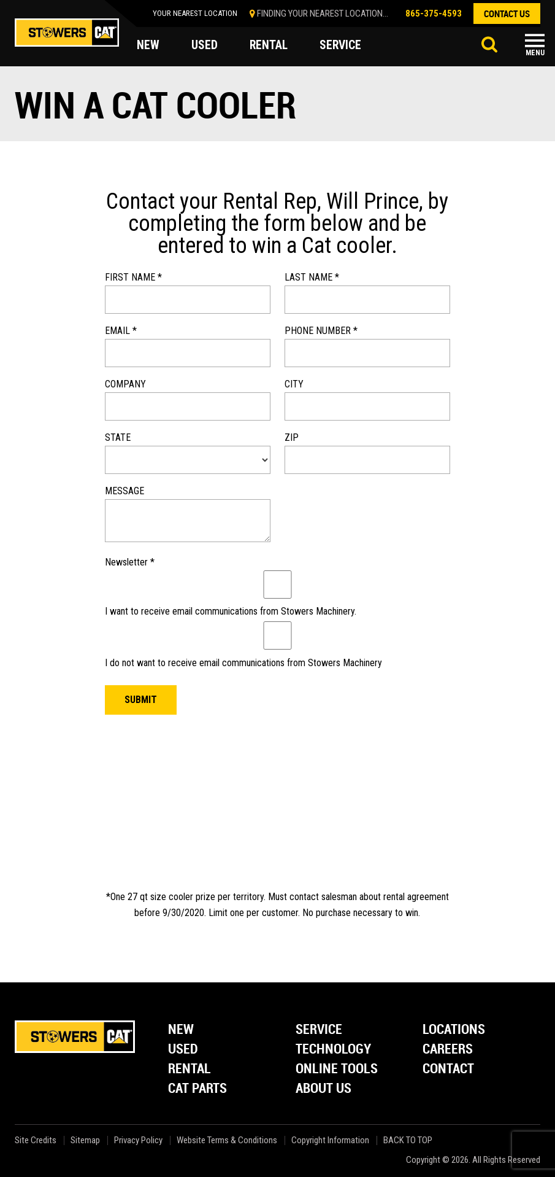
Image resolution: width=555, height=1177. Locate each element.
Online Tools (337, 1069)
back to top (408, 1140)
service (342, 45)
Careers (448, 1049)
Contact (448, 1069)
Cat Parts (197, 1089)
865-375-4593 (433, 13)
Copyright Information (330, 1140)
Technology (333, 1049)
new (148, 45)
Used (183, 1049)
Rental (189, 1069)
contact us (507, 13)
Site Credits (35, 1140)
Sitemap (85, 1140)
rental (269, 45)
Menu (535, 53)
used (204, 45)
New (181, 1030)
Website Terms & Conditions (227, 1140)
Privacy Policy (138, 1140)
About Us (323, 1089)
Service (319, 1030)
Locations (454, 1030)
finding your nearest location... (322, 13)
